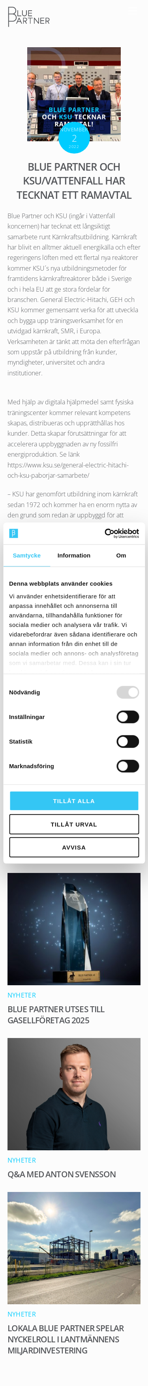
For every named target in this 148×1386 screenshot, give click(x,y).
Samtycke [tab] (27, 555)
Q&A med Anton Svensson (61, 1174)
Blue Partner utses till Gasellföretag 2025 (56, 1014)
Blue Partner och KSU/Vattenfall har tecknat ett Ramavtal (74, 181)
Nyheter (21, 995)
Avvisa (74, 847)
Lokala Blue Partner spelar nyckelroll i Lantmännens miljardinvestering (65, 1339)
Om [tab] (121, 555)
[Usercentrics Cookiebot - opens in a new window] (105, 533)
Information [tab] (74, 555)
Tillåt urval (74, 824)
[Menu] (133, 11)
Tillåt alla (74, 801)
